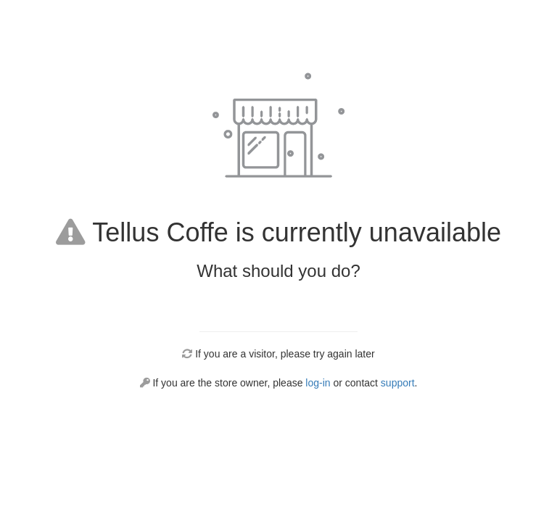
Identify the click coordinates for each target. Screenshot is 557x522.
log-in (317, 383)
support (398, 383)
